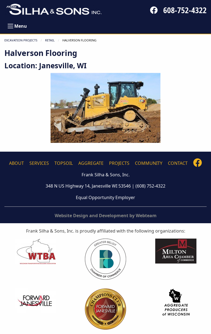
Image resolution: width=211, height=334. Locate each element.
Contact (178, 163)
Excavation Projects (20, 40)
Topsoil (63, 163)
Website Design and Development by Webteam (106, 216)
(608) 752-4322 (150, 186)
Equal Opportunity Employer (105, 197)
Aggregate (91, 163)
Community (148, 163)
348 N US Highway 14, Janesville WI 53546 (88, 186)
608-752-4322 (185, 10)
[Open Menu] (10, 26)
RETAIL (50, 40)
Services (39, 163)
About (16, 163)
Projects (119, 163)
